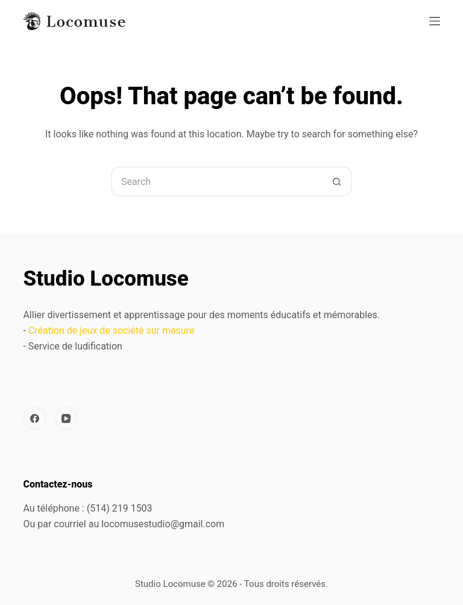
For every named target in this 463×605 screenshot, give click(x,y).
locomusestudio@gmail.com (162, 524)
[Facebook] (34, 418)
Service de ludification (75, 346)
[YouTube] (66, 418)
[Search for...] (216, 181)
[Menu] (434, 21)
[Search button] (337, 181)
